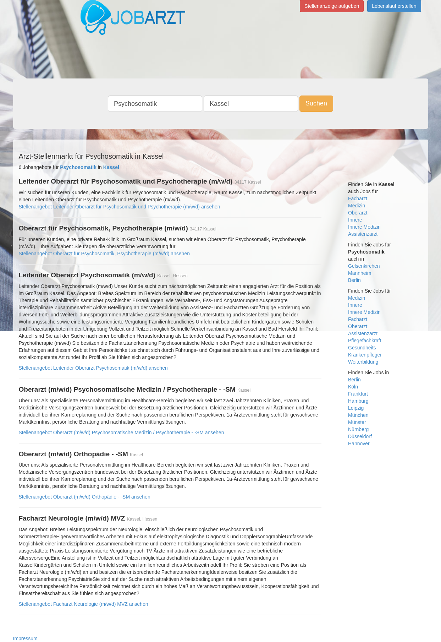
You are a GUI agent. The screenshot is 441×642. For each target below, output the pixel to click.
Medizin (356, 205)
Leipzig (356, 408)
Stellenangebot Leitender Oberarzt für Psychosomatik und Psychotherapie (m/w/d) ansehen (119, 207)
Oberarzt (357, 213)
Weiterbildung (363, 362)
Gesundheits (362, 347)
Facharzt (357, 198)
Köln (353, 387)
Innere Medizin (364, 227)
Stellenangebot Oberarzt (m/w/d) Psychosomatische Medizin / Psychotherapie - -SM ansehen (121, 432)
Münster (357, 422)
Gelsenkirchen (364, 266)
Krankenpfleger (365, 355)
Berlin (354, 280)
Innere (355, 220)
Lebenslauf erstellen (394, 6)
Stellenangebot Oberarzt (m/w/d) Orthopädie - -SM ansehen (84, 497)
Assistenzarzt (362, 234)
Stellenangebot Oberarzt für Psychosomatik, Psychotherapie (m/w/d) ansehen (104, 253)
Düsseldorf (360, 436)
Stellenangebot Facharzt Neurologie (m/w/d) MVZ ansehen (83, 604)
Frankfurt (358, 394)
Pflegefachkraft (364, 340)
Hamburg (358, 401)
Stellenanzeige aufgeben (331, 6)
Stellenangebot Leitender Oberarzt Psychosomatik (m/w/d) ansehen (93, 368)
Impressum (25, 638)
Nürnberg (358, 429)
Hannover (359, 443)
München (358, 415)
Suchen (316, 103)
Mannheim (359, 273)
